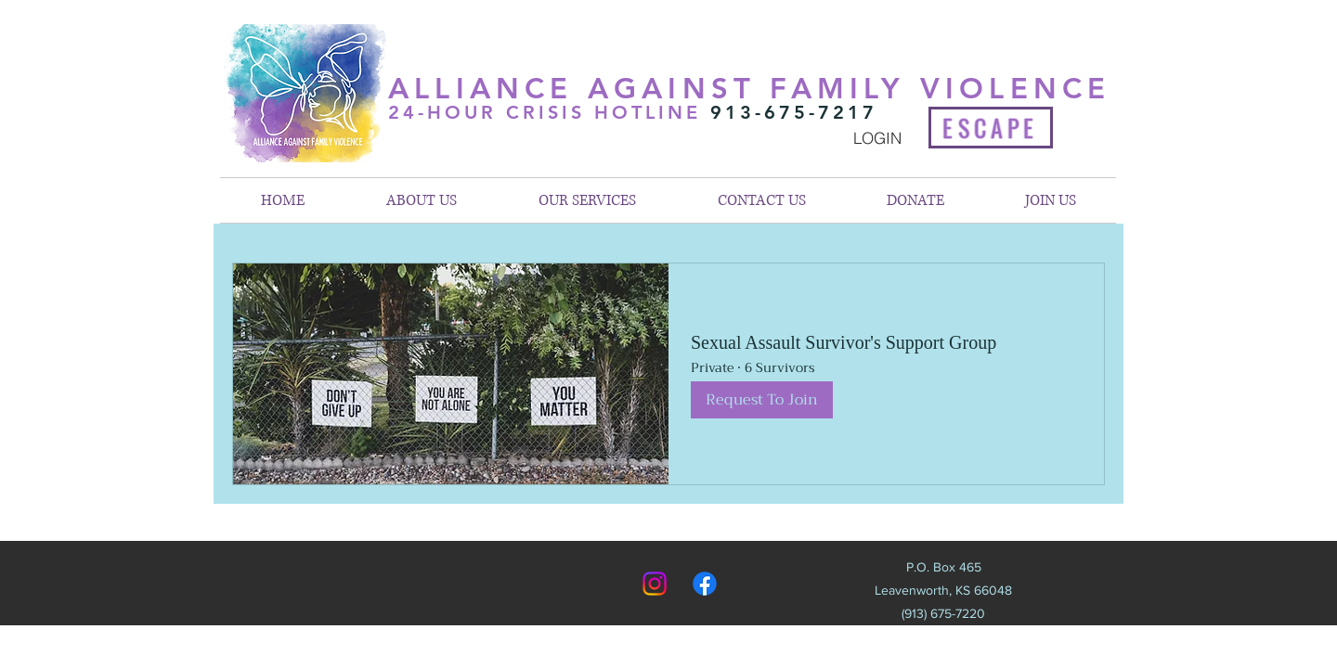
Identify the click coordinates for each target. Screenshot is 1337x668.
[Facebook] (704, 583)
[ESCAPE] (990, 127)
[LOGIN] (877, 137)
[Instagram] (654, 583)
